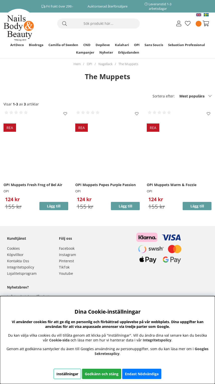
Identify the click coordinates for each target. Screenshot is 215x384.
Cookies (13, 248)
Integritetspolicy (20, 267)
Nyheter (106, 52)
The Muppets (128, 64)
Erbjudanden (128, 52)
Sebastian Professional (186, 45)
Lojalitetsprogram (22, 273)
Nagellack (105, 64)
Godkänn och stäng (101, 373)
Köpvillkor (15, 254)
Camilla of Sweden (63, 45)
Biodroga (36, 45)
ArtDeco (17, 45)
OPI (136, 45)
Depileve (103, 45)
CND (87, 45)
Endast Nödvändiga (142, 373)
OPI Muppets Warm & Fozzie (171, 184)
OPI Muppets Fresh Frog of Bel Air (33, 184)
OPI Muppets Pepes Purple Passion (105, 184)
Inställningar (67, 373)
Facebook (67, 248)
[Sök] (98, 24)
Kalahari (122, 45)
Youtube (66, 273)
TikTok (64, 267)
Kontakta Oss (18, 261)
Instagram (67, 254)
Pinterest (66, 261)
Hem (77, 64)
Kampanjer (85, 52)
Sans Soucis (154, 45)
